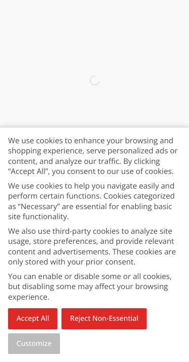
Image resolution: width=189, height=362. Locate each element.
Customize (34, 343)
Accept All (33, 318)
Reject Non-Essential (104, 318)
